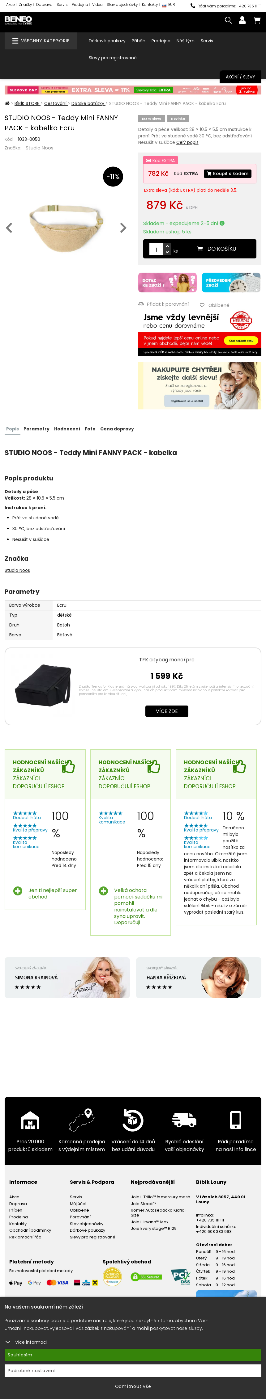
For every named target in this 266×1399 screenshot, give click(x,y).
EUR (168, 6)
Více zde (167, 711)
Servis (62, 4)
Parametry (36, 429)
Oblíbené (79, 1210)
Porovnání (80, 1217)
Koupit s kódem (227, 173)
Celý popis (187, 142)
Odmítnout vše (133, 1386)
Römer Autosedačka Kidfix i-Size (159, 1212)
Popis (12, 429)
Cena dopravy (117, 429)
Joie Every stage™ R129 (154, 1228)
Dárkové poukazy (107, 41)
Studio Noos (40, 148)
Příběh (138, 41)
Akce (10, 4)
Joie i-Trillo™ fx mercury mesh (160, 1197)
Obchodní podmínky (30, 1230)
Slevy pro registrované (113, 58)
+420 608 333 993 (214, 1231)
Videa (97, 4)
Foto (90, 429)
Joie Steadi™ (144, 1204)
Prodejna (80, 4)
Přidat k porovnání (163, 304)
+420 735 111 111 (210, 1220)
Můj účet (78, 1204)
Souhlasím (20, 1355)
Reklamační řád (25, 1237)
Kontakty (150, 4)
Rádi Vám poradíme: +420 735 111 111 (226, 6)
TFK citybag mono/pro (167, 659)
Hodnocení (67, 429)
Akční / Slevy (240, 77)
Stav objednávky (122, 4)
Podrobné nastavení (32, 1371)
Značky (25, 4)
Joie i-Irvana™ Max (149, 1222)
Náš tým (186, 41)
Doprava (44, 4)
